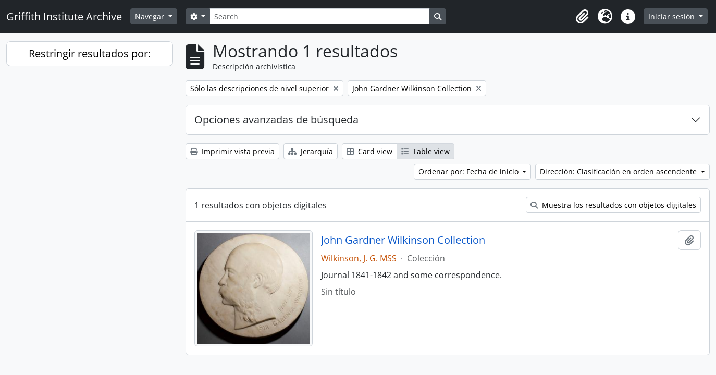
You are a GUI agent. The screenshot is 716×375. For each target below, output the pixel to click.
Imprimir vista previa (232, 151)
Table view (425, 151)
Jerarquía (310, 151)
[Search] (319, 16)
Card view (369, 151)
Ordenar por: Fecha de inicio (469, 172)
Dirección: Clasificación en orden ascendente (619, 172)
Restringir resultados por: (90, 53)
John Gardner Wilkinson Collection (403, 240)
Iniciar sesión (672, 16)
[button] (582, 16)
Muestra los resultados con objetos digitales (613, 205)
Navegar (150, 16)
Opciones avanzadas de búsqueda (276, 120)
